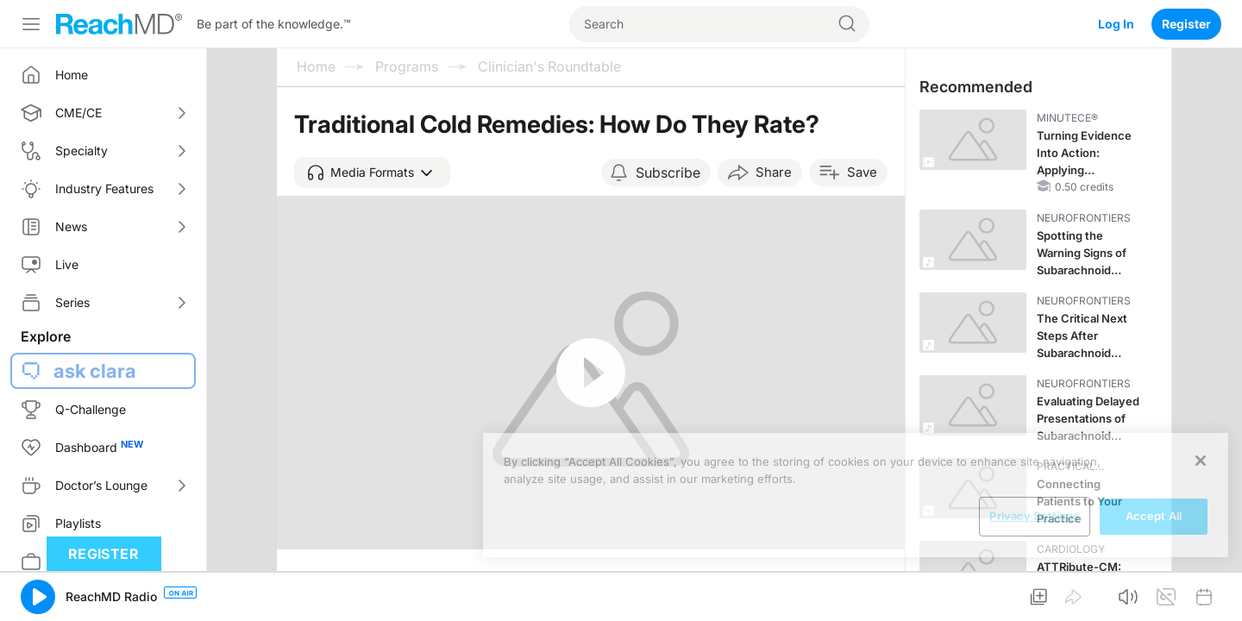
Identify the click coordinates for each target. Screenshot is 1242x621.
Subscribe (668, 172)
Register (1186, 23)
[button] (372, 172)
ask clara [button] (94, 371)
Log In (1116, 23)
